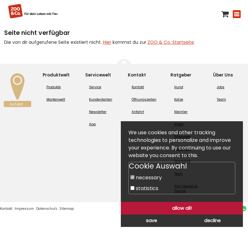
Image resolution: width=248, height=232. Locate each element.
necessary (146, 177)
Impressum (24, 208)
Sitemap (66, 208)
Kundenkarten (100, 99)
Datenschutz (46, 208)
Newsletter (98, 111)
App (92, 124)
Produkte (53, 87)
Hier (107, 42)
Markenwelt (55, 99)
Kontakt (138, 87)
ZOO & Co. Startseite (171, 42)
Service (95, 87)
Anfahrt (138, 111)
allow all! (182, 208)
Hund (178, 87)
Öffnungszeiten (144, 99)
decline (212, 220)
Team (221, 99)
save (151, 220)
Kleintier (181, 111)
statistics (144, 188)
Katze (178, 99)
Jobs (220, 87)
